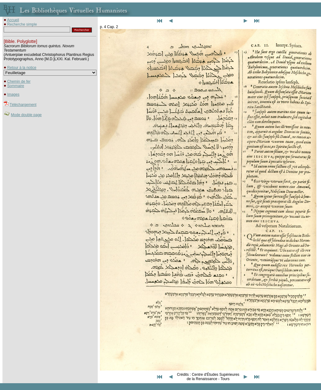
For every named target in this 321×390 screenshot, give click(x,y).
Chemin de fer (18, 81)
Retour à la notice (21, 67)
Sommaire (15, 86)
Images (13, 94)
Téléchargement (23, 105)
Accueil (13, 20)
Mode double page (26, 115)
